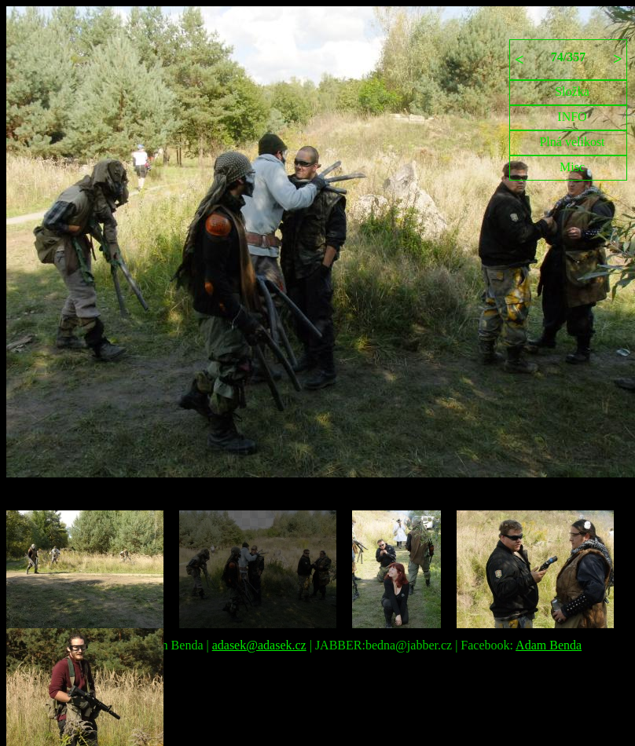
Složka (572, 91)
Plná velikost (571, 141)
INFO (571, 116)
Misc (572, 167)
